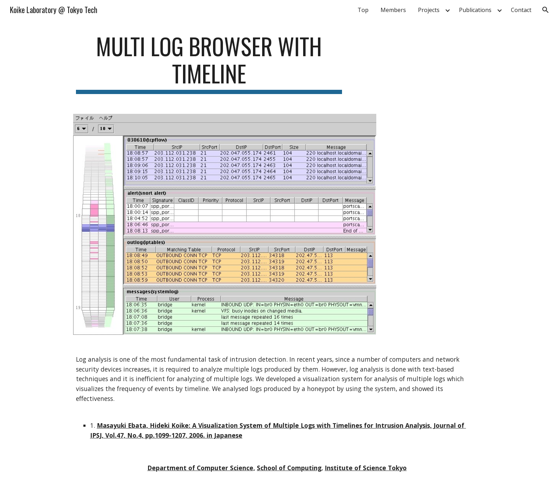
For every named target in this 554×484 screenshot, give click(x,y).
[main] (209, 63)
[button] (545, 9)
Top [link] (363, 10)
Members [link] (393, 10)
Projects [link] (429, 10)
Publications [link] (475, 10)
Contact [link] (521, 10)
